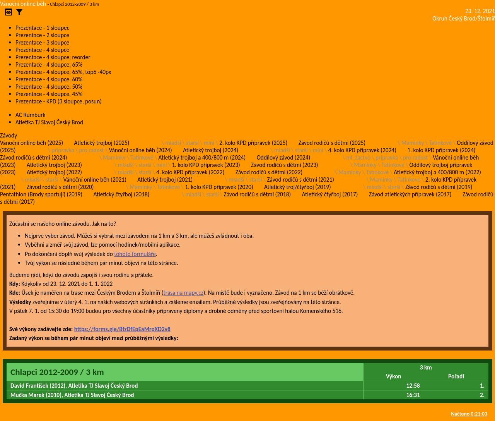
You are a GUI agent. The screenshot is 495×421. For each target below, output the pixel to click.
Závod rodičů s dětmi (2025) (332, 142)
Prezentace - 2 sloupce (42, 35)
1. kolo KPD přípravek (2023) (206, 164)
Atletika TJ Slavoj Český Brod (49, 122)
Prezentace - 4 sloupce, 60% (48, 79)
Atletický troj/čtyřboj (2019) (297, 187)
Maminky (412, 142)
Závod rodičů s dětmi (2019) (438, 187)
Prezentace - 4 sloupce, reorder (52, 57)
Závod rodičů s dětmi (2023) (284, 164)
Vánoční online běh (23, 3)
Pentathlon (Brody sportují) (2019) (41, 194)
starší (192, 142)
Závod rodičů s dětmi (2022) (269, 172)
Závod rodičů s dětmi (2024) (33, 157)
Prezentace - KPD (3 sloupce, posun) (58, 101)
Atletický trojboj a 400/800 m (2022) (437, 172)
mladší (173, 142)
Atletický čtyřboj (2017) (330, 194)
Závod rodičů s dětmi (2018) (257, 194)
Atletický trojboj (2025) (102, 142)
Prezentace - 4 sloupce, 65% (48, 64)
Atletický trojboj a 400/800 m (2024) (202, 157)
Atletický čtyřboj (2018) (121, 194)
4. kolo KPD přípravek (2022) (190, 172)
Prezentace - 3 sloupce (42, 42)
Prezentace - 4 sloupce (42, 49)
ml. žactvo (358, 157)
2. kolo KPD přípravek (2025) (253, 142)
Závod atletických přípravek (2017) (410, 194)
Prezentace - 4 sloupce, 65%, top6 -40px (63, 72)
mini (209, 142)
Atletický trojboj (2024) (210, 150)
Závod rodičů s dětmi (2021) (300, 179)
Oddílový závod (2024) (284, 157)
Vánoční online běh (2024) (140, 150)
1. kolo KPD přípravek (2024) (441, 150)
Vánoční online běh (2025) (31, 142)
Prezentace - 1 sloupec (42, 27)
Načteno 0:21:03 (469, 414)
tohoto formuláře (135, 254)
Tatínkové (440, 142)
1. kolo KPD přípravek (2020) (219, 187)
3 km (426, 367)
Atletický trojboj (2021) (165, 179)
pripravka (62, 150)
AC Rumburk (30, 115)
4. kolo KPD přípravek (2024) (362, 150)
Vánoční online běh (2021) (94, 179)
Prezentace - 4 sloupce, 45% (48, 94)
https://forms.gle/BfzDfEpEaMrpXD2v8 (122, 329)
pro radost (91, 150)
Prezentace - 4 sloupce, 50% (48, 86)
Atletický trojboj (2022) (54, 172)
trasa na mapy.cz (183, 292)
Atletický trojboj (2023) (54, 164)
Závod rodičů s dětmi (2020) (60, 187)
